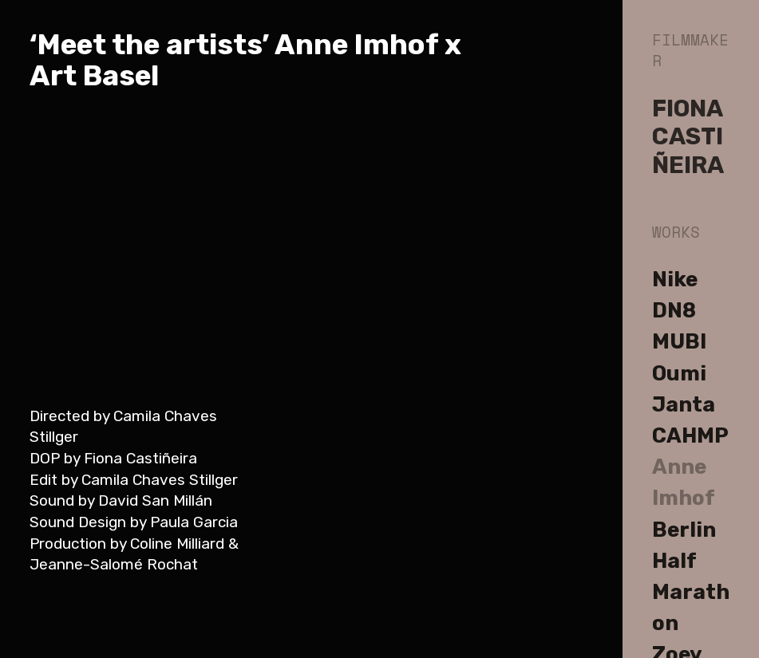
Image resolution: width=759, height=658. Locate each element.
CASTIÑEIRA (688, 150)
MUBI (679, 341)
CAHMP (690, 436)
